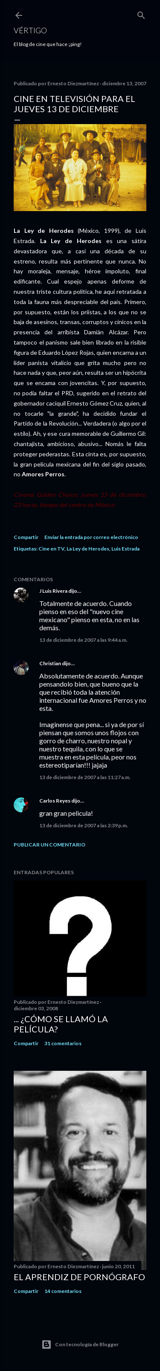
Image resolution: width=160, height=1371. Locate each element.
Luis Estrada (125, 548)
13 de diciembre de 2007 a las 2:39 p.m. (83, 825)
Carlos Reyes (54, 800)
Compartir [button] (26, 537)
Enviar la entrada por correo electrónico (91, 537)
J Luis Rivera (53, 591)
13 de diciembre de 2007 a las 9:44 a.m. (83, 640)
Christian (50, 663)
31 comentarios (62, 1043)
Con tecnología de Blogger (80, 1344)
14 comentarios (62, 1291)
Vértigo (30, 30)
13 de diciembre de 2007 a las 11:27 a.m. (85, 777)
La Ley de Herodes (88, 548)
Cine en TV (51, 548)
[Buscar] (141, 13)
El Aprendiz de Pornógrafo (79, 1277)
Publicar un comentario (49, 844)
